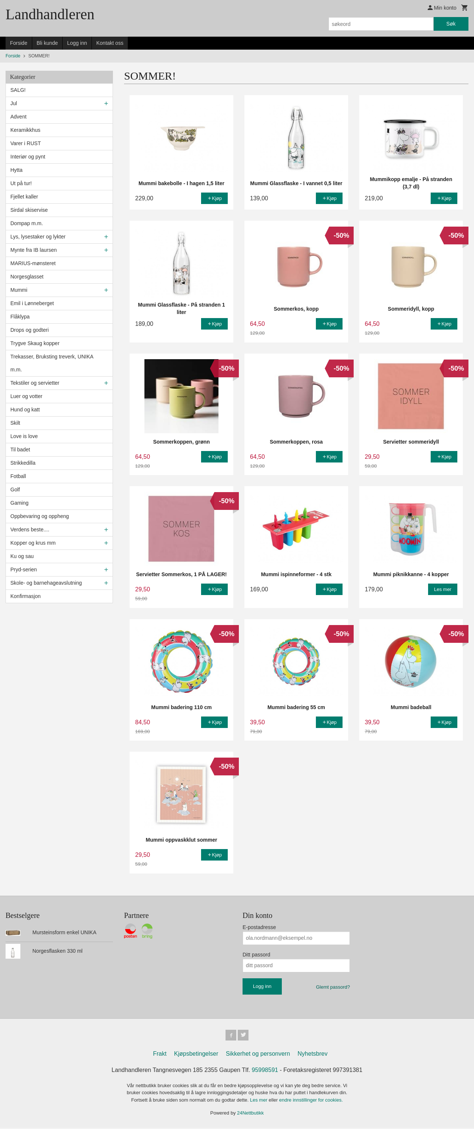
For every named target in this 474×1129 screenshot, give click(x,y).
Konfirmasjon (25, 596)
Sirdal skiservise (29, 210)
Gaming (19, 503)
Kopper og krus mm (33, 543)
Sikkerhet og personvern (258, 1055)
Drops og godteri (29, 330)
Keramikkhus (25, 130)
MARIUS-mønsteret (33, 263)
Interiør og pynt (27, 157)
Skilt (15, 423)
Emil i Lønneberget (32, 303)
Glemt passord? (333, 987)
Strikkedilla (23, 463)
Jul (13, 103)
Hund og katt (25, 409)
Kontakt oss (109, 43)
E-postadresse (259, 927)
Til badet (20, 449)
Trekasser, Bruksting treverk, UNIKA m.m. (51, 363)
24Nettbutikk (250, 1114)
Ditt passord (256, 955)
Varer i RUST (25, 143)
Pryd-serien (23, 569)
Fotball (18, 476)
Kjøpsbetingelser (196, 1055)
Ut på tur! (21, 183)
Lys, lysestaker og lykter (38, 237)
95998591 (265, 1071)
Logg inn (77, 43)
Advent (18, 117)
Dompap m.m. (26, 223)
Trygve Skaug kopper (35, 343)
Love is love (24, 436)
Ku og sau (22, 556)
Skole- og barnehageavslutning (46, 583)
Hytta (16, 170)
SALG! (18, 90)
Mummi (18, 290)
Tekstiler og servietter (34, 383)
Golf (15, 489)
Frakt (159, 1055)
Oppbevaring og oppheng (39, 516)
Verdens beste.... (29, 529)
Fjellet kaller (24, 197)
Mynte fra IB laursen (33, 250)
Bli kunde (47, 43)
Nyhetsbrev (313, 1055)
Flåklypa (20, 317)
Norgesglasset (27, 277)
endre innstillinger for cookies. (311, 1101)
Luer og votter (26, 396)
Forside (18, 43)
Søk (450, 24)
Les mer (259, 1101)
